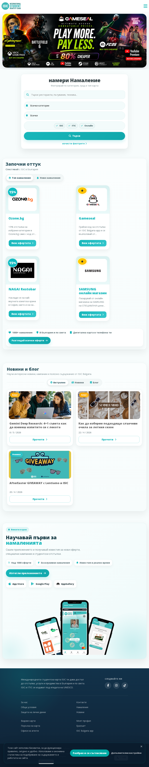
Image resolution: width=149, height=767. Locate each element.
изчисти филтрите (74, 143)
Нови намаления (48, 177)
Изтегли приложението (27, 573)
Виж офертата (22, 243)
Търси (74, 135)
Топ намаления (20, 177)
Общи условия (28, 707)
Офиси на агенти (30, 730)
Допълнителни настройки (126, 753)
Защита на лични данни (33, 712)
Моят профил (83, 720)
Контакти (81, 702)
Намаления (82, 707)
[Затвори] (141, 746)
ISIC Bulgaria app (84, 730)
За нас (24, 702)
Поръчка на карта (30, 725)
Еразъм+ (81, 725)
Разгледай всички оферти (29, 340)
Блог (94, 382)
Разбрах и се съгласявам (89, 753)
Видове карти (28, 720)
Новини (78, 382)
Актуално (57, 382)
